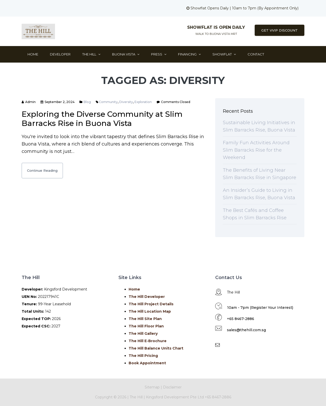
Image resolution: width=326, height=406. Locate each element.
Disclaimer (172, 387)
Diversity (126, 102)
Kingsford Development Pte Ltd (175, 397)
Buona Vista (125, 54)
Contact (256, 54)
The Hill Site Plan (145, 318)
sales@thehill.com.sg (246, 330)
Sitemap (152, 387)
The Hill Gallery (143, 333)
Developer (60, 54)
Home (33, 54)
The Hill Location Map (150, 311)
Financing (189, 54)
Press (158, 54)
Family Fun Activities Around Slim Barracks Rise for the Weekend (256, 150)
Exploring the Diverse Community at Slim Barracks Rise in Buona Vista (102, 118)
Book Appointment (147, 363)
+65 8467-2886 (240, 318)
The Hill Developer (147, 296)
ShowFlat (224, 54)
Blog (87, 102)
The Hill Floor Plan (146, 326)
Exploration (143, 102)
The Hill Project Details (151, 304)
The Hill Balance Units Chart (156, 348)
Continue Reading (42, 170)
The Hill (91, 54)
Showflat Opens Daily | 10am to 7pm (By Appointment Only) (242, 8)
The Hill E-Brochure (148, 341)
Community (108, 102)
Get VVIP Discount (279, 30)
